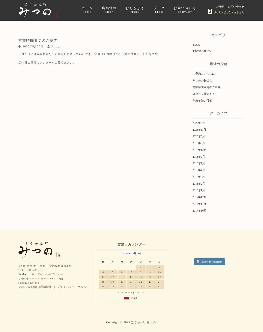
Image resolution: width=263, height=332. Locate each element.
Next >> (139, 292)
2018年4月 (199, 170)
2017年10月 (199, 210)
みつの (56, 46)
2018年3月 (199, 176)
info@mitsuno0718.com (48, 274)
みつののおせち (202, 80)
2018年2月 (199, 183)
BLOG (196, 44)
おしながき (135, 9)
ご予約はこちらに (204, 73)
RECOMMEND (202, 51)
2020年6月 (199, 136)
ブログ (159, 9)
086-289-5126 (226, 12)
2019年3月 (199, 143)
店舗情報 (109, 9)
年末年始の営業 (202, 100)
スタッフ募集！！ (204, 93)
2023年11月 (199, 129)
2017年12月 (199, 197)
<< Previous (125, 292)
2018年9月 (199, 156)
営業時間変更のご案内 (206, 87)
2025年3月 (199, 122)
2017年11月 (199, 203)
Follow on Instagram (209, 261)
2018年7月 (199, 163)
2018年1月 (199, 190)
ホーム (87, 9)
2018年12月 (199, 149)
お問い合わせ (185, 9)
